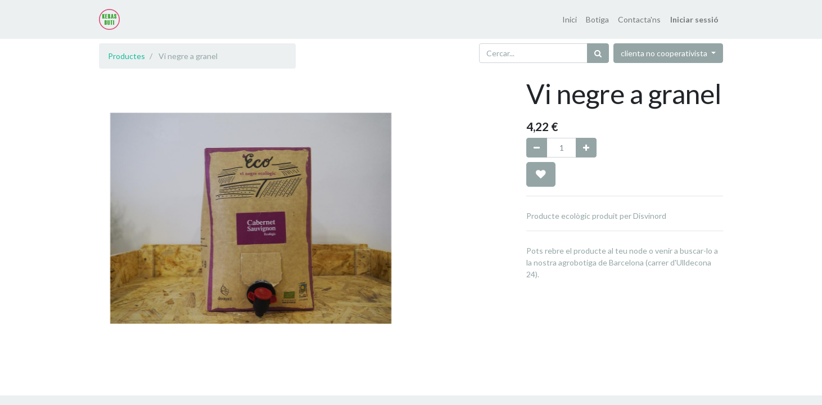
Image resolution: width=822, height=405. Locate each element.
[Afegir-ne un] (586, 148)
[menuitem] (569, 19)
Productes (126, 56)
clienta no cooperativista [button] (665, 53)
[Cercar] (598, 53)
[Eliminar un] (536, 148)
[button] (540, 174)
